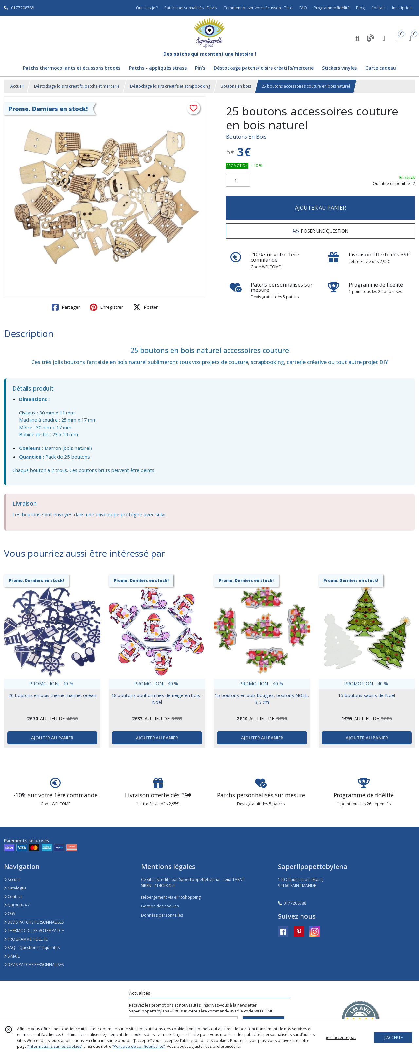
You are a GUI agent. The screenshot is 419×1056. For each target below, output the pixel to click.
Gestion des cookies (160, 906)
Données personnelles (162, 915)
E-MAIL (12, 956)
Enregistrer (106, 307)
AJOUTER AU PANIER (320, 207)
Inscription (402, 7)
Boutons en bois (236, 86)
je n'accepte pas (341, 1037)
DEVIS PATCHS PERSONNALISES (34, 964)
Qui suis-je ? (16, 905)
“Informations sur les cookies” (54, 1046)
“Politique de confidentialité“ (138, 1046)
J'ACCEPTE (393, 1037)
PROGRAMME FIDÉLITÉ (26, 939)
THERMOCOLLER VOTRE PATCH (34, 930)
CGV (9, 913)
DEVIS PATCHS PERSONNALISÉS (34, 922)
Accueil (17, 86)
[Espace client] (383, 37)
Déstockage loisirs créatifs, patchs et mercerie (76, 86)
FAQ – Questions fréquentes (32, 947)
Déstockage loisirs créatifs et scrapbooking (170, 86)
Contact (378, 7)
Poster (145, 307)
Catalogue (15, 888)
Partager (66, 307)
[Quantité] (238, 180)
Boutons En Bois (246, 136)
